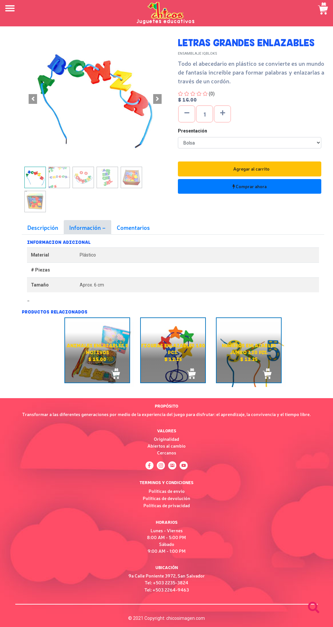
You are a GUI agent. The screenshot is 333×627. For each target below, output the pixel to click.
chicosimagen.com (185, 618)
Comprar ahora (250, 186)
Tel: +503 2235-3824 (166, 582)
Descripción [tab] (42, 227)
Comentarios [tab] (133, 227)
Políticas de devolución (166, 498)
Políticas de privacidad (166, 505)
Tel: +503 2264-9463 (166, 589)
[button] (33, 99)
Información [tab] (85, 227)
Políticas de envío (167, 491)
